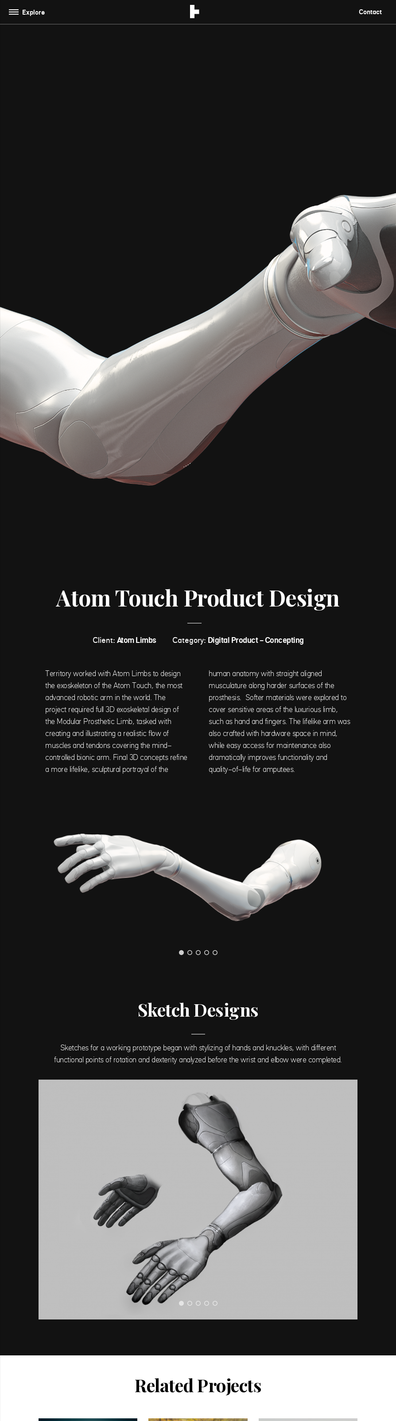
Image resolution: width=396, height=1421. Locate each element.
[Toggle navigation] (28, 12)
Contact (370, 12)
